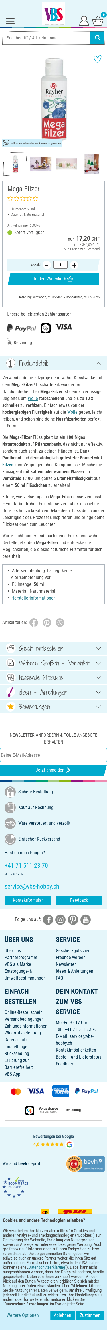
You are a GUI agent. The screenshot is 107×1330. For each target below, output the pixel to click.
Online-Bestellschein (24, 1012)
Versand (94, 249)
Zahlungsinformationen (26, 1026)
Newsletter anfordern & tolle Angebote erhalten (53, 738)
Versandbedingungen (24, 1019)
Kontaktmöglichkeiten (76, 1050)
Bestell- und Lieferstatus (78, 1057)
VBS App (12, 1074)
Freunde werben (71, 957)
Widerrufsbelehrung (23, 1033)
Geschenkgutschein (74, 950)
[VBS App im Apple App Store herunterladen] (73, 1273)
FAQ (59, 978)
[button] (8, 99)
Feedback (79, 900)
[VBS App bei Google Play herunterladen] (34, 1273)
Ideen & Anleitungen (74, 971)
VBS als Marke (18, 964)
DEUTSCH (53, 1292)
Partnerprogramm (21, 957)
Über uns (13, 950)
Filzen (7, 464)
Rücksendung (17, 1053)
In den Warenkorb (53, 279)
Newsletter (66, 964)
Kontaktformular (28, 900)
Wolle (33, 398)
